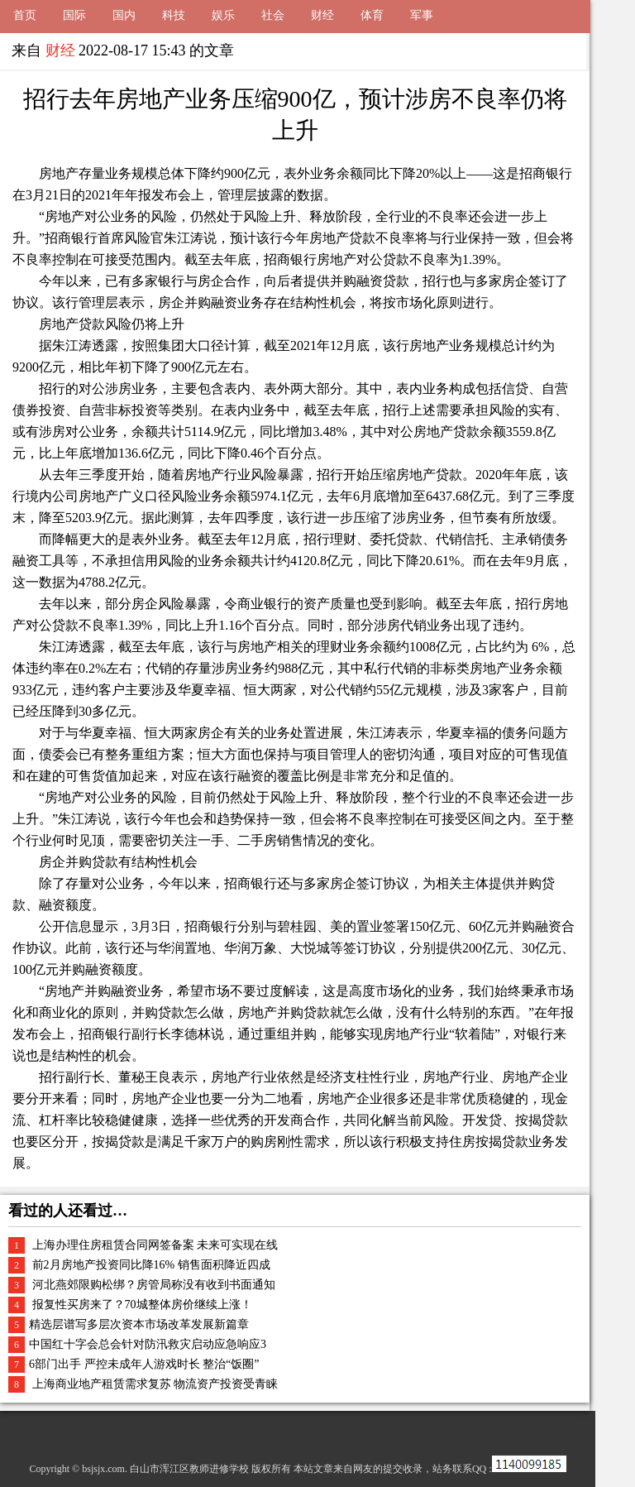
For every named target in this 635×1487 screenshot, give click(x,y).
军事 (421, 15)
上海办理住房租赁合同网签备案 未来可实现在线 (153, 1245)
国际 (74, 15)
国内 (124, 15)
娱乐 (223, 15)
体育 (372, 15)
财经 (322, 15)
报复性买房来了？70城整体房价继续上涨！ (140, 1304)
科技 (173, 15)
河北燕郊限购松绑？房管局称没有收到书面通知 (152, 1284)
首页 (24, 15)
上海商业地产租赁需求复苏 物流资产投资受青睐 (153, 1384)
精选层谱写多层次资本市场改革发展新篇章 (139, 1324)
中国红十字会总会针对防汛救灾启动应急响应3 (147, 1344)
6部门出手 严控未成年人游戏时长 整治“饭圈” (144, 1364)
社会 (272, 15)
